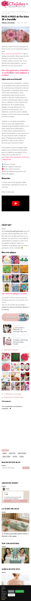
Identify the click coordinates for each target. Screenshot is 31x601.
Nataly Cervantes (8, 23)
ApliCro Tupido (6, 456)
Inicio (3, 12)
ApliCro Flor (12, 453)
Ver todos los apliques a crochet (14, 294)
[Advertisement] (15, 216)
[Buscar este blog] (12, 468)
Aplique (4, 453)
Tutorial (7, 12)
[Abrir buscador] (27, 4)
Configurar (11, 595)
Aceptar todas (19, 591)
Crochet (15, 456)
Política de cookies (3, 598)
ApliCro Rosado (22, 453)
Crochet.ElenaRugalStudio (13, 54)
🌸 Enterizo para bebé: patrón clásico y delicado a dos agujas (15, 535)
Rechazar (11, 591)
